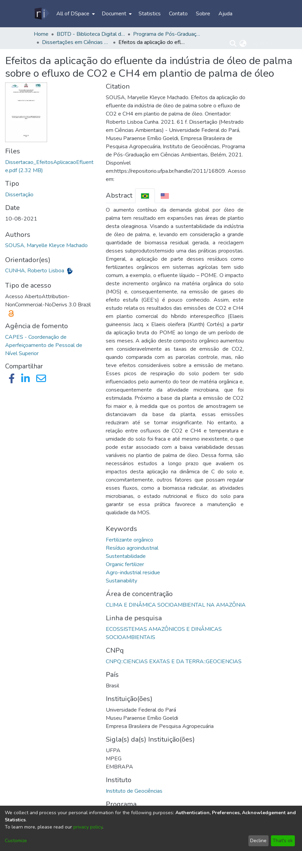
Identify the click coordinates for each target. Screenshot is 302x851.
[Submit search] (233, 44)
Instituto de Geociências (134, 791)
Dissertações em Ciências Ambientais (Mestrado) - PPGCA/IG (76, 42)
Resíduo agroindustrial (132, 548)
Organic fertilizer (125, 564)
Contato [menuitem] (178, 13)
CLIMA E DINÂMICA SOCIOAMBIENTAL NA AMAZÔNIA (176, 605)
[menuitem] (75, 13)
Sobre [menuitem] (203, 13)
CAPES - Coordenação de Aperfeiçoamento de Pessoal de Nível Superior (43, 345)
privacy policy (87, 827)
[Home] (41, 13)
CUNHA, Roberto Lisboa (35, 270)
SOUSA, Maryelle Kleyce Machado (46, 245)
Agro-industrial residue (133, 572)
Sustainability (121, 580)
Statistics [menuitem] (150, 13)
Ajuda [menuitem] (225, 13)
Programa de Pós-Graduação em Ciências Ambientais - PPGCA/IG (167, 34)
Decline (258, 840)
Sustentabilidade (126, 556)
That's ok (283, 840)
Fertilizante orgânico (129, 540)
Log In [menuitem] (256, 43)
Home (41, 34)
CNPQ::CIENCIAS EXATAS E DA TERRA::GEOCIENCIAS (174, 661)
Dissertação (19, 194)
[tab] (145, 195)
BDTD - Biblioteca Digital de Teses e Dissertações (91, 34)
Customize (16, 840)
